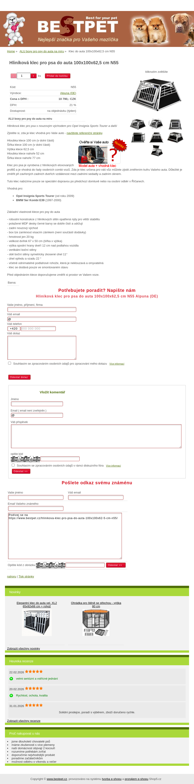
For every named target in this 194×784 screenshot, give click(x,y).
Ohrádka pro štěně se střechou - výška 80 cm (96, 604)
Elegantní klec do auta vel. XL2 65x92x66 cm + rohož (37, 604)
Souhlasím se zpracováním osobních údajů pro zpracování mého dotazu (60, 363)
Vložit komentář (52, 392)
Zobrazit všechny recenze (23, 720)
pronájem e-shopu (136, 779)
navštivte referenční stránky (84, 133)
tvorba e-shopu (112, 779)
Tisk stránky (26, 576)
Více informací (116, 364)
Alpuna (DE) (68, 93)
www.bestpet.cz (57, 779)
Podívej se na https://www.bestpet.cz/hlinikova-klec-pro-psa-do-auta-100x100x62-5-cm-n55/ (65, 536)
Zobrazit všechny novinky (23, 648)
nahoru (11, 576)
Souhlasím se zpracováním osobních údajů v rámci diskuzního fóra (60, 465)
